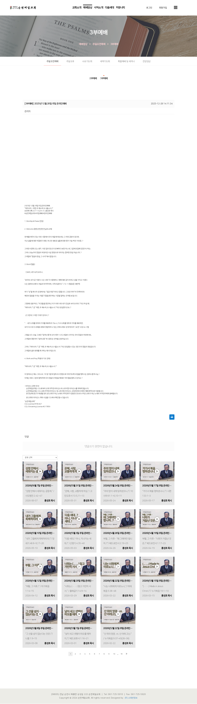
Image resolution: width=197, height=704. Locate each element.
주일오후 (70, 61)
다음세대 (109, 7)
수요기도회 (87, 61)
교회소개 (76, 7)
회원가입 (163, 8)
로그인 (149, 8)
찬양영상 (147, 61)
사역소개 (98, 7)
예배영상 (87, 7)
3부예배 (114, 44)
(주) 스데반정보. (131, 698)
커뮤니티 (120, 7)
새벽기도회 (105, 61)
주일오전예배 (98, 44)
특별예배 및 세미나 (126, 61)
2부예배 (93, 77)
